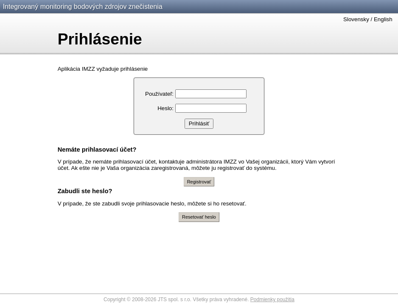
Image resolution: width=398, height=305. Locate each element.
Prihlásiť (199, 123)
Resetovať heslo (199, 216)
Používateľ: (159, 94)
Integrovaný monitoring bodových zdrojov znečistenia (83, 6)
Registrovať (199, 181)
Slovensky (356, 19)
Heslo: (165, 108)
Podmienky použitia (272, 299)
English (383, 19)
